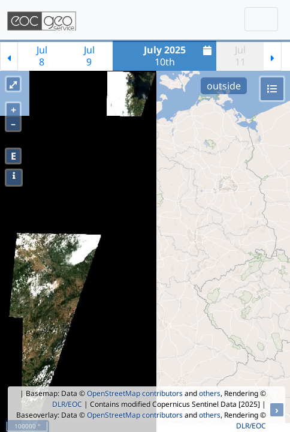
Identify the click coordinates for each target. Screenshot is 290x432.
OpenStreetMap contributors (135, 393)
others (209, 393)
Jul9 (89, 55)
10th (179, 55)
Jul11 (240, 55)
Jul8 (42, 55)
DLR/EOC (67, 404)
